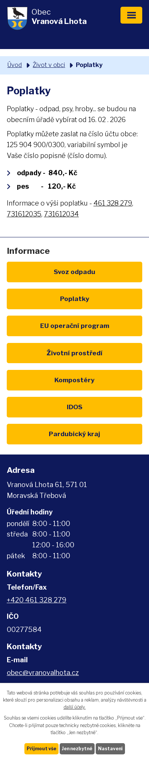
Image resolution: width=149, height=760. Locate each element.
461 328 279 (112, 203)
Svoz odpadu (74, 272)
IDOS (75, 407)
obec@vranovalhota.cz (43, 673)
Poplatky (74, 299)
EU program (74, 325)
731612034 (61, 214)
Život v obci (49, 65)
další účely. (74, 707)
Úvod (14, 65)
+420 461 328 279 (36, 600)
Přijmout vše (41, 748)
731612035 (24, 214)
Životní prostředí (74, 353)
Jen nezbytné (77, 748)
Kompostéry (74, 380)
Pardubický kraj (74, 434)
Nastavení (110, 748)
